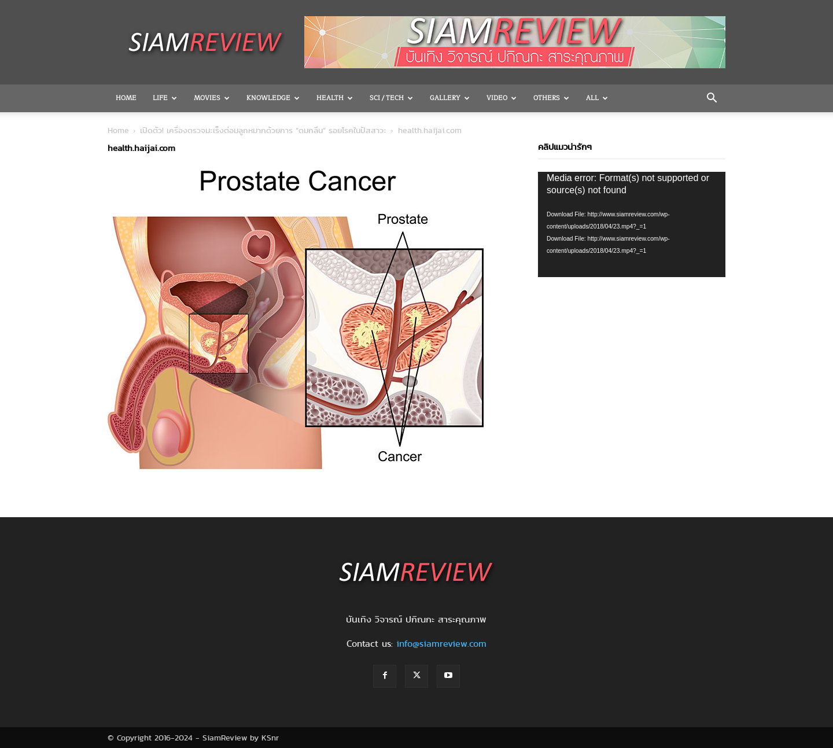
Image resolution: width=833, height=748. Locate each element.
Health (334, 98)
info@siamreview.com (441, 643)
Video (501, 98)
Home (126, 98)
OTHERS (551, 98)
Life (165, 98)
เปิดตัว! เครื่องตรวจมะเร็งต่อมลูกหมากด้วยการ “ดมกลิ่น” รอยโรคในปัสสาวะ (263, 130)
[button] (711, 99)
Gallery (450, 98)
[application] (631, 224)
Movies (212, 98)
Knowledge (273, 98)
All (597, 98)
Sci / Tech (391, 98)
